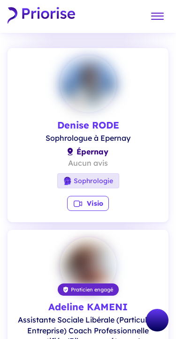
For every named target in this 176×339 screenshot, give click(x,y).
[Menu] (157, 17)
